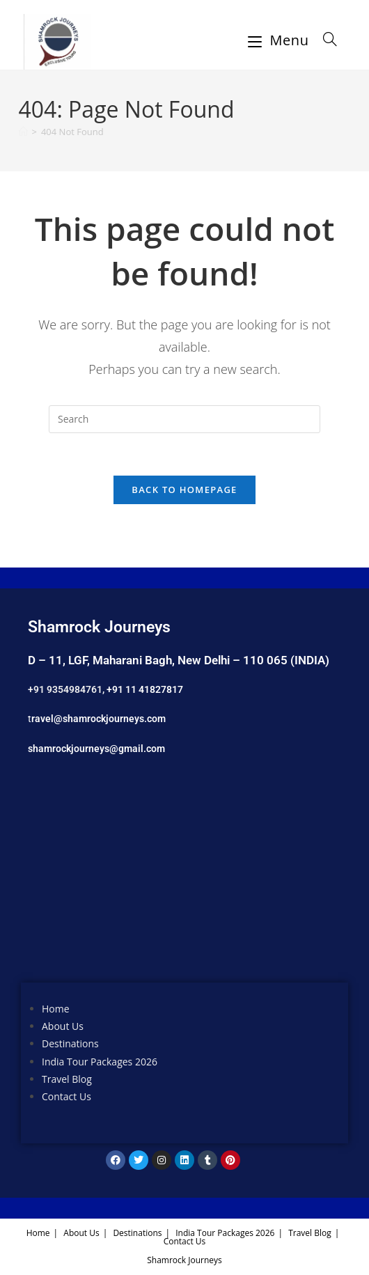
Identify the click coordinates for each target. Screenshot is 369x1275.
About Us (63, 1026)
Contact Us (66, 1096)
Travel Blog (67, 1079)
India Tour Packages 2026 (99, 1061)
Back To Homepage (184, 489)
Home (56, 1008)
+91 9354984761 (65, 689)
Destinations (70, 1043)
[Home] (23, 131)
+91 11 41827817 (145, 689)
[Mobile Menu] (280, 40)
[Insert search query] (184, 419)
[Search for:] (325, 40)
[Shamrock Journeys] (184, 879)
